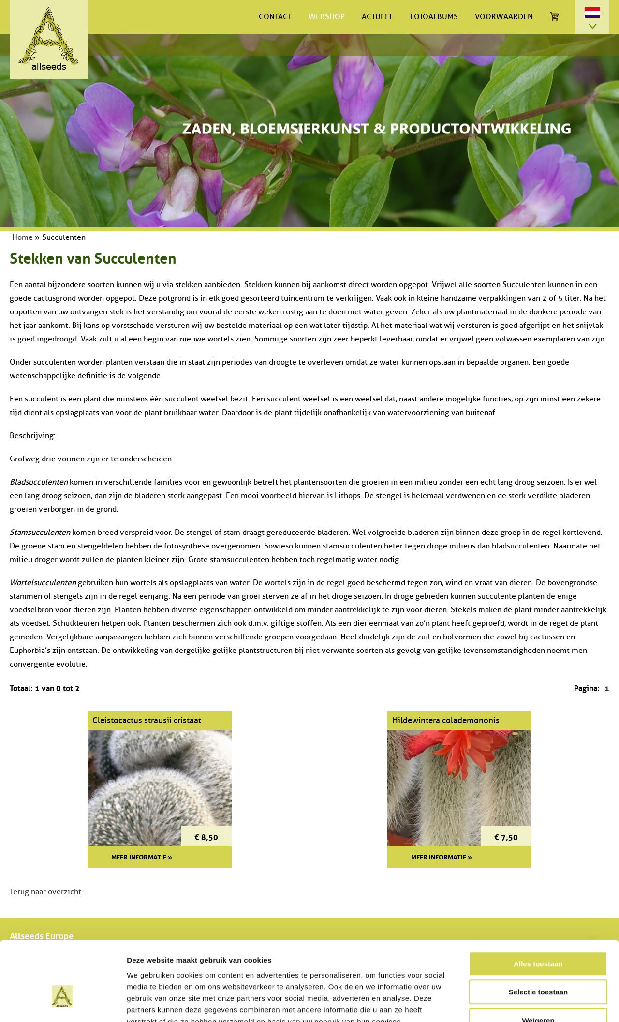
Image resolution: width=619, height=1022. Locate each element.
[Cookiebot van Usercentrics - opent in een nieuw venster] (62, 1003)
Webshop (327, 17)
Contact (275, 17)
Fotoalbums (434, 17)
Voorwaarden (504, 17)
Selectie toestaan (538, 932)
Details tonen (522, 1003)
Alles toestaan (538, 904)
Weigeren (538, 960)
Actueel (377, 17)
